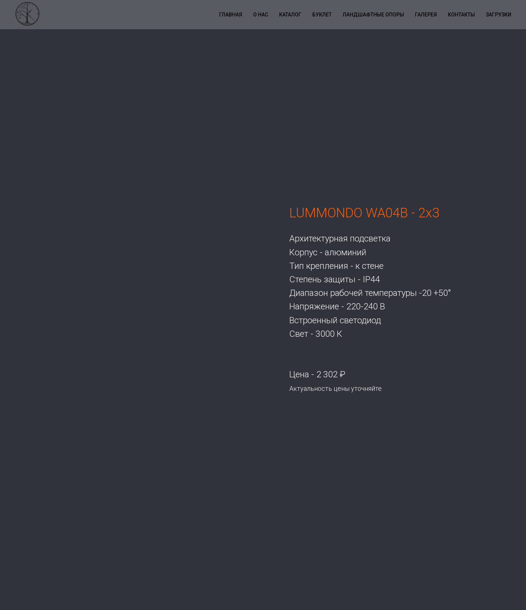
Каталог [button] (290, 15)
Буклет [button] (322, 15)
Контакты (461, 15)
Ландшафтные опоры (373, 15)
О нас (260, 15)
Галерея (426, 15)
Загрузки (498, 15)
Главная (230, 15)
